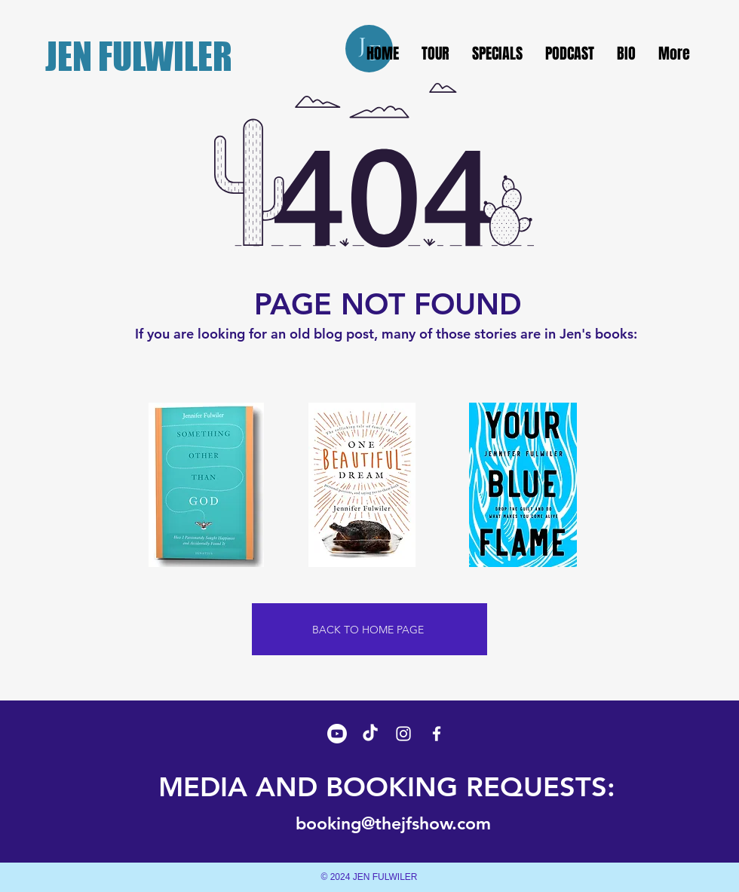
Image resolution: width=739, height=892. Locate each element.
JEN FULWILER (138, 56)
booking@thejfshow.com (393, 823)
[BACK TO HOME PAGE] (369, 629)
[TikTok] (370, 733)
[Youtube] (337, 733)
